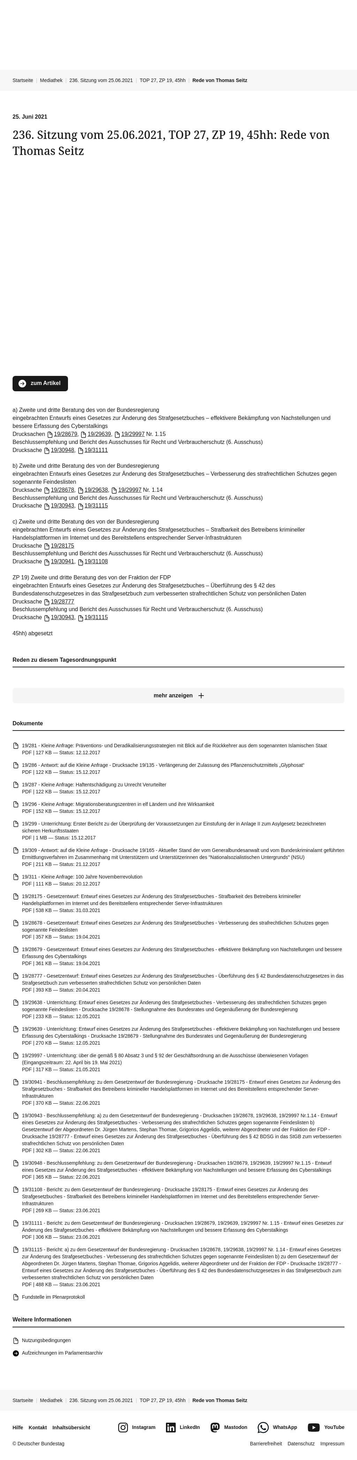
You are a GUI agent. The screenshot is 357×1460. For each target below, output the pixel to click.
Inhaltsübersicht (71, 1427)
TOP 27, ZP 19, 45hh (163, 80)
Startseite (23, 80)
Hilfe (18, 1427)
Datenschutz (301, 1443)
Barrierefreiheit (266, 1443)
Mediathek (51, 80)
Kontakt (38, 1427)
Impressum (332, 1443)
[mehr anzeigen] (178, 695)
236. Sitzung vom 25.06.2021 (101, 80)
